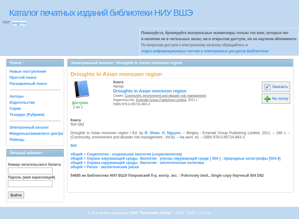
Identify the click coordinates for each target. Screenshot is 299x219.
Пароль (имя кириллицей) (31, 177)
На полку (276, 98)
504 (73, 146)
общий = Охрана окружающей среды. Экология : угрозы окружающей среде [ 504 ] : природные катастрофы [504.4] (175, 158)
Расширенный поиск (28, 84)
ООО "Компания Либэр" (151, 213)
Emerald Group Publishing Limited (161, 100)
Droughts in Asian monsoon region (149, 91)
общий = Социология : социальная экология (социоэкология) (126, 154)
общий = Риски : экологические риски (104, 167)
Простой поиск (22, 77)
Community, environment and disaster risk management (165, 95)
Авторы (16, 96)
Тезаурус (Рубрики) (26, 115)
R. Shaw (152, 133)
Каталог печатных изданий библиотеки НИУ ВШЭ (101, 13)
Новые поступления (27, 71)
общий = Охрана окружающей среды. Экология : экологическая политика (137, 163)
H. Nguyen (171, 133)
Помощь (16, 139)
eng (16, 23)
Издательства (22, 102)
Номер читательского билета (34, 164)
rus (23, 23)
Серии (15, 108)
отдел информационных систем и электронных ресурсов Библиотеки (205, 51)
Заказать (276, 87)
